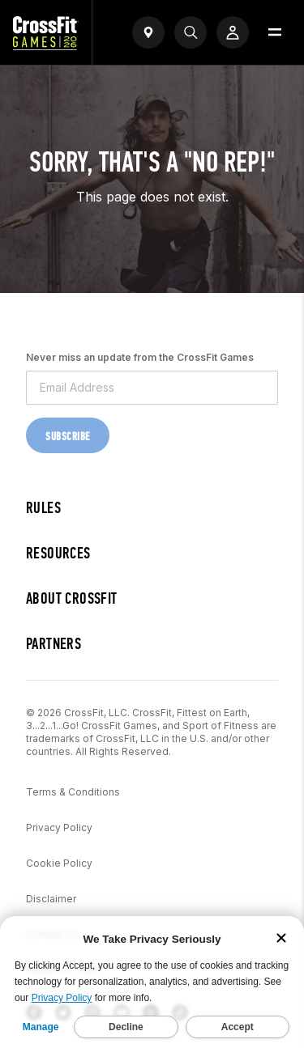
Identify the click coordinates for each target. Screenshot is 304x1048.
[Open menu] (275, 32)
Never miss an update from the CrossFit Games (140, 357)
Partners (53, 643)
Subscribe (67, 436)
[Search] (190, 32)
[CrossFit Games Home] (46, 45)
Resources (58, 553)
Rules (43, 508)
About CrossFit (72, 598)
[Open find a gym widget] (148, 32)
